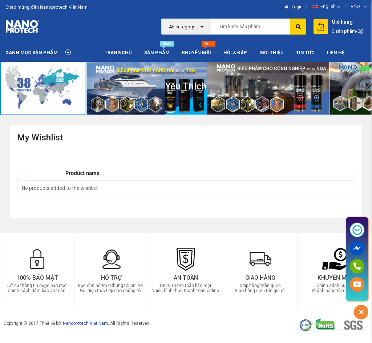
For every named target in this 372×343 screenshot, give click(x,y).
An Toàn (186, 277)
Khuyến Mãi (335, 277)
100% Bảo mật (37, 277)
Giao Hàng (260, 277)
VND (355, 6)
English (324, 6)
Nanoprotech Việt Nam (85, 323)
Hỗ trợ (111, 277)
